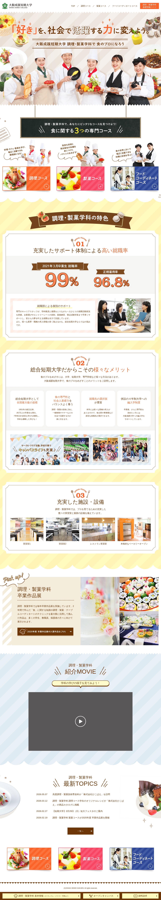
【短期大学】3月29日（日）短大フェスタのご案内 (78, 811)
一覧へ (80, 831)
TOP (73, 6)
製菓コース (101, 6)
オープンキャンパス (101, 896)
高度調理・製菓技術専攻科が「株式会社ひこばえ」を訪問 (81, 794)
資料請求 (140, 896)
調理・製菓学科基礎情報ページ (149, 6)
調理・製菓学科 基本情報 (41, 896)
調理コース (86, 6)
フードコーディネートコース (124, 6)
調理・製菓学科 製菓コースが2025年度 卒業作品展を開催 (81, 817)
